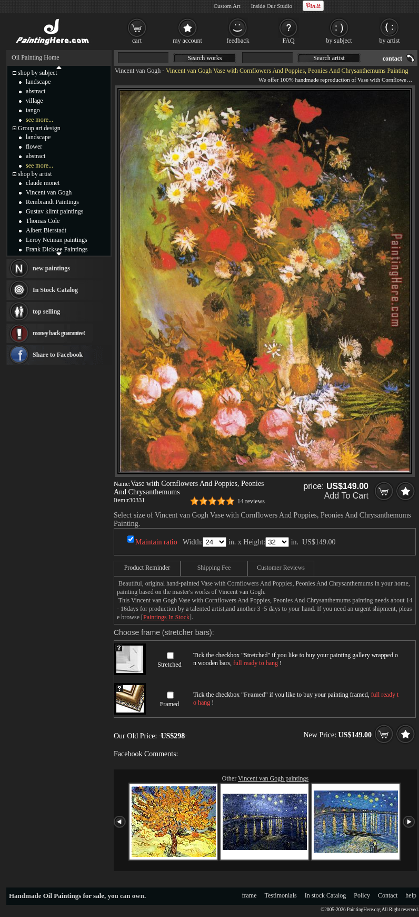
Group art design (39, 128)
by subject (339, 40)
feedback (237, 40)
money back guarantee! (59, 333)
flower (34, 146)
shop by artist (35, 174)
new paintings (51, 268)
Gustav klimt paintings (54, 211)
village (34, 100)
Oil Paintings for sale (73, 896)
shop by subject (37, 72)
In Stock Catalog (55, 290)
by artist (390, 40)
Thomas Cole (42, 221)
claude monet (42, 183)
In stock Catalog (325, 895)
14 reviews (251, 501)
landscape (38, 81)
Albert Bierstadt (46, 230)
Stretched (169, 664)
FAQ (288, 40)
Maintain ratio (156, 542)
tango (33, 110)
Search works (205, 58)
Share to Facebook (58, 354)
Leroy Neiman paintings (56, 239)
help (410, 895)
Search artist (329, 58)
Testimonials (281, 895)
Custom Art (227, 6)
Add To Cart (346, 495)
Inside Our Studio (271, 6)
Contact (387, 895)
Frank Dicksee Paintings (56, 249)
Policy (362, 895)
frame (249, 895)
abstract (35, 91)
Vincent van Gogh (138, 70)
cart (137, 40)
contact (392, 58)
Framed (169, 704)
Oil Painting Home (35, 57)
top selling (46, 311)
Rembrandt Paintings (52, 202)
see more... (39, 119)
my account (187, 40)
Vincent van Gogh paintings (273, 778)
